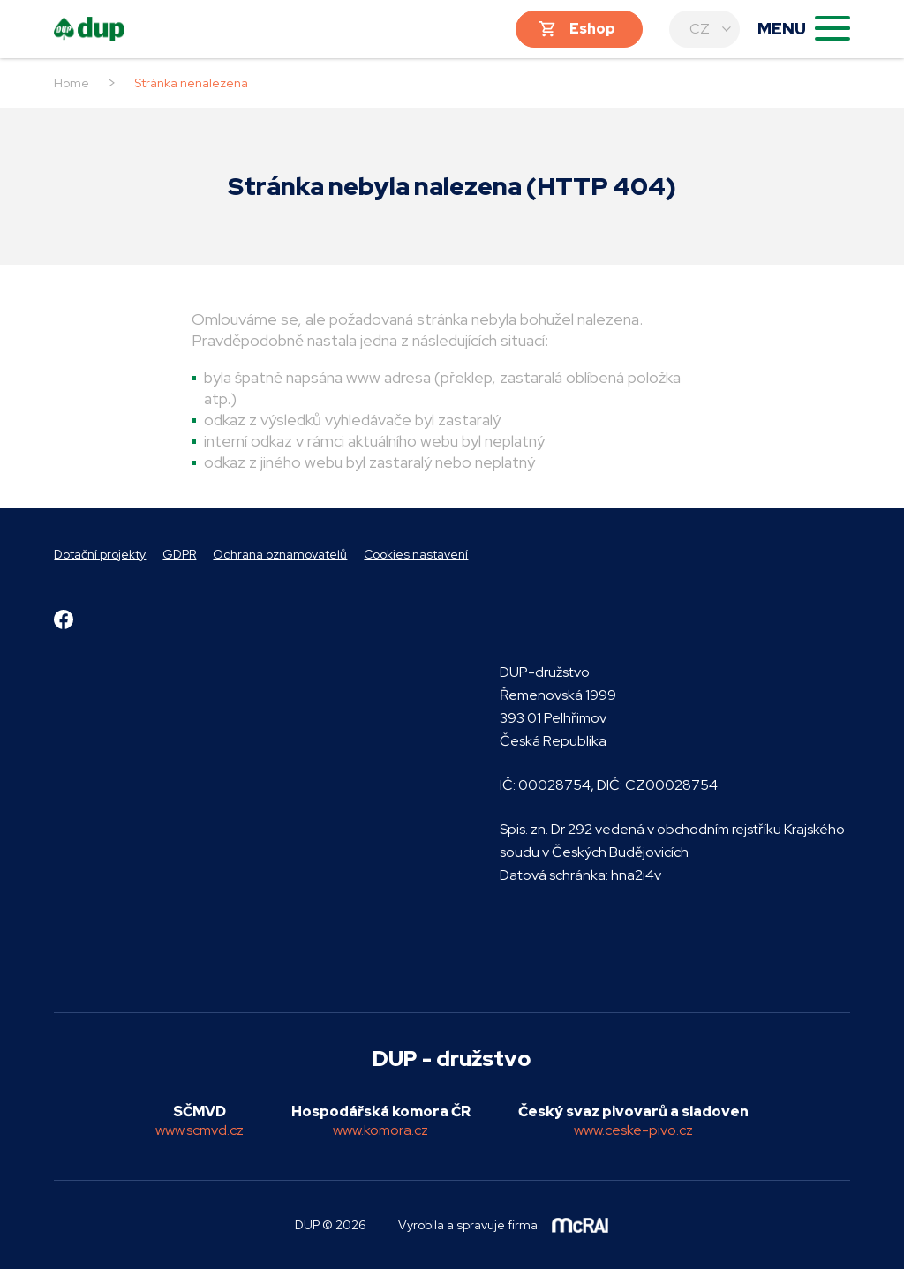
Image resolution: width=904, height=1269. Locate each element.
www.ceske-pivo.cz (633, 1130)
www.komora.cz (380, 1130)
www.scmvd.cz (199, 1130)
